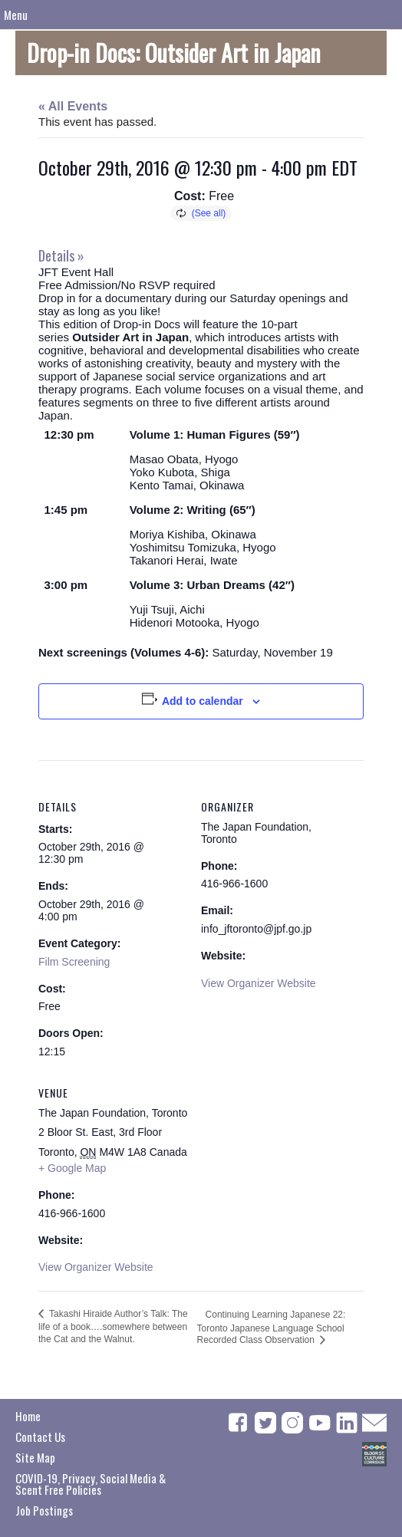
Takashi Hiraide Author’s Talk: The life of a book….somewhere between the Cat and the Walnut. (113, 1326)
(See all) (209, 213)
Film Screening (74, 962)
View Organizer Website (258, 983)
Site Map (35, 1457)
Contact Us (40, 1436)
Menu (16, 14)
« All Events (72, 106)
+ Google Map (72, 1168)
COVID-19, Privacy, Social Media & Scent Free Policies (90, 1484)
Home (28, 1415)
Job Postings (44, 1510)
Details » (61, 255)
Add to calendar (202, 701)
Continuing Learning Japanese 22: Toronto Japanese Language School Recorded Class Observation (271, 1327)
